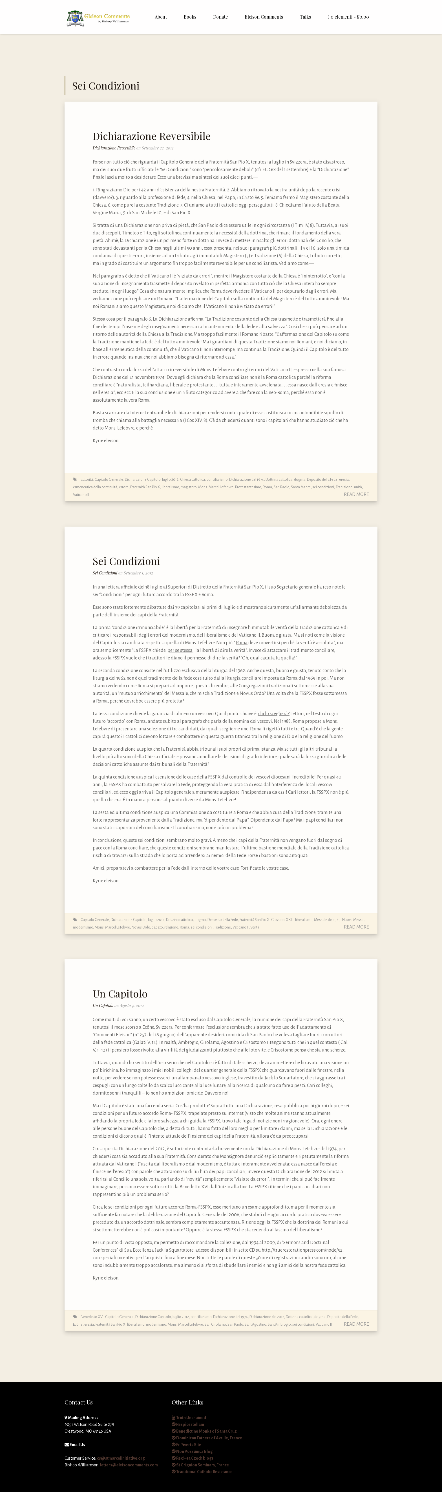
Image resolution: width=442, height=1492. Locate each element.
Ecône (78, 1324)
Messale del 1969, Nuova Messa (339, 920)
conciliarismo (217, 479)
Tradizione (344, 487)
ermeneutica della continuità (95, 487)
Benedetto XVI (92, 1317)
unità (358, 487)
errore (124, 487)
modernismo (83, 927)
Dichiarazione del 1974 (246, 479)
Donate (220, 17)
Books (190, 17)
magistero (188, 487)
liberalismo (170, 487)
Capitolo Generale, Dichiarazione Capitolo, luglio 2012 (136, 479)
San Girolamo (215, 1324)
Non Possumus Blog (192, 1451)
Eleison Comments (264, 17)
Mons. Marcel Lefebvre (215, 487)
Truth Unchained (189, 1417)
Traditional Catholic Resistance (202, 1471)
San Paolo (281, 487)
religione (171, 927)
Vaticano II (81, 495)
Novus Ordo (141, 927)
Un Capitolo (120, 993)
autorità (87, 479)
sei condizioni (323, 487)
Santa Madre (301, 487)
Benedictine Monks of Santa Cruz (204, 1431)
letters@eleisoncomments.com (129, 1465)
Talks (305, 17)
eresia (344, 479)
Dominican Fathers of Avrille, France (207, 1438)
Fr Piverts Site (186, 1444)
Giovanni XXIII (282, 920)
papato (157, 927)
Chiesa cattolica (192, 479)
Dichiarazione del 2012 (266, 1317)
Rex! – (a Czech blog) (192, 1458)
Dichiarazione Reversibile (152, 135)
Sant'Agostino (255, 1324)
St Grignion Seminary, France (200, 1465)
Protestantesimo (248, 487)
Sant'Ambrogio (279, 1324)
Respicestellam (188, 1424)
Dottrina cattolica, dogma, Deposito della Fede (301, 479)
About (161, 17)
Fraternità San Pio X (145, 487)
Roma (267, 487)
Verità (254, 927)
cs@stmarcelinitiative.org (121, 1458)
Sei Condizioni (126, 560)
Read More (356, 494)
